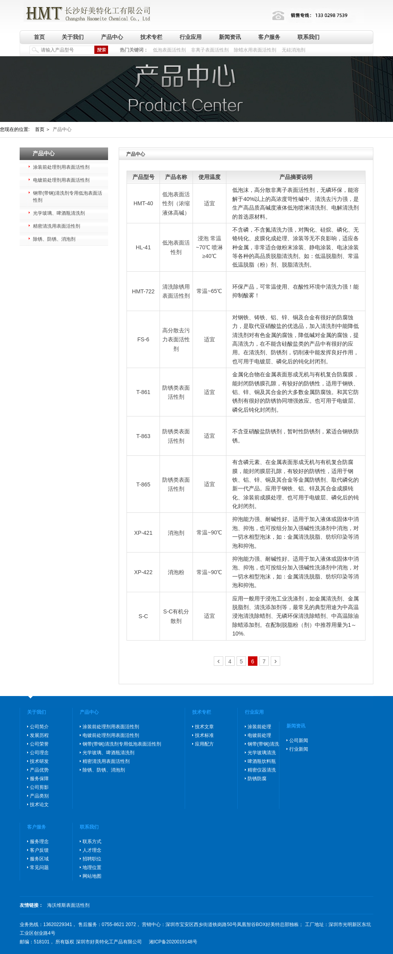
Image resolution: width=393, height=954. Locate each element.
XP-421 (143, 533)
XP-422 (143, 572)
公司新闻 (298, 740)
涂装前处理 (259, 726)
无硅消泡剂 (293, 50)
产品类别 (39, 796)
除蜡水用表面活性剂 (255, 50)
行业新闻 (298, 749)
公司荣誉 (39, 744)
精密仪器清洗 (262, 770)
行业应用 (191, 37)
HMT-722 (143, 291)
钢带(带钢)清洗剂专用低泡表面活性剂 (67, 196)
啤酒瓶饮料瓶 (262, 761)
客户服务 (269, 37)
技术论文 (39, 804)
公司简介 (39, 726)
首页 (39, 37)
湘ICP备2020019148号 (173, 942)
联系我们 (309, 37)
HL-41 (143, 247)
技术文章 (204, 726)
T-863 (143, 436)
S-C (143, 616)
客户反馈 (39, 850)
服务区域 (39, 859)
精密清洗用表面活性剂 (56, 226)
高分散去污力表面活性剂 (176, 339)
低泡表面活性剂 (169, 50)
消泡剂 (176, 533)
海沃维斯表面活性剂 (68, 905)
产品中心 (112, 37)
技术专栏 (151, 37)
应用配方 (204, 744)
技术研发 (39, 761)
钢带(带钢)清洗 (263, 744)
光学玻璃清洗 (262, 752)
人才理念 (92, 850)
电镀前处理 (259, 735)
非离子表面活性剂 (210, 50)
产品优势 (39, 770)
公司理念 (39, 752)
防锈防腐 (257, 778)
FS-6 (143, 339)
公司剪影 (39, 787)
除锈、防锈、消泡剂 (54, 239)
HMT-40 (143, 203)
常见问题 (39, 867)
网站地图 (92, 876)
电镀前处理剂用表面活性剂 (61, 180)
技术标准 (204, 735)
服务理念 (39, 841)
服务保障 (39, 778)
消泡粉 (176, 572)
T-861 (143, 392)
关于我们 (73, 37)
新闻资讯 (230, 37)
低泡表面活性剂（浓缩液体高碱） (176, 203)
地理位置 (92, 867)
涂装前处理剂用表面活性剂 (61, 167)
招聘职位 (92, 859)
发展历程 (39, 735)
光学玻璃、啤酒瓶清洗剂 (59, 213)
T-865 (143, 484)
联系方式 (92, 841)
